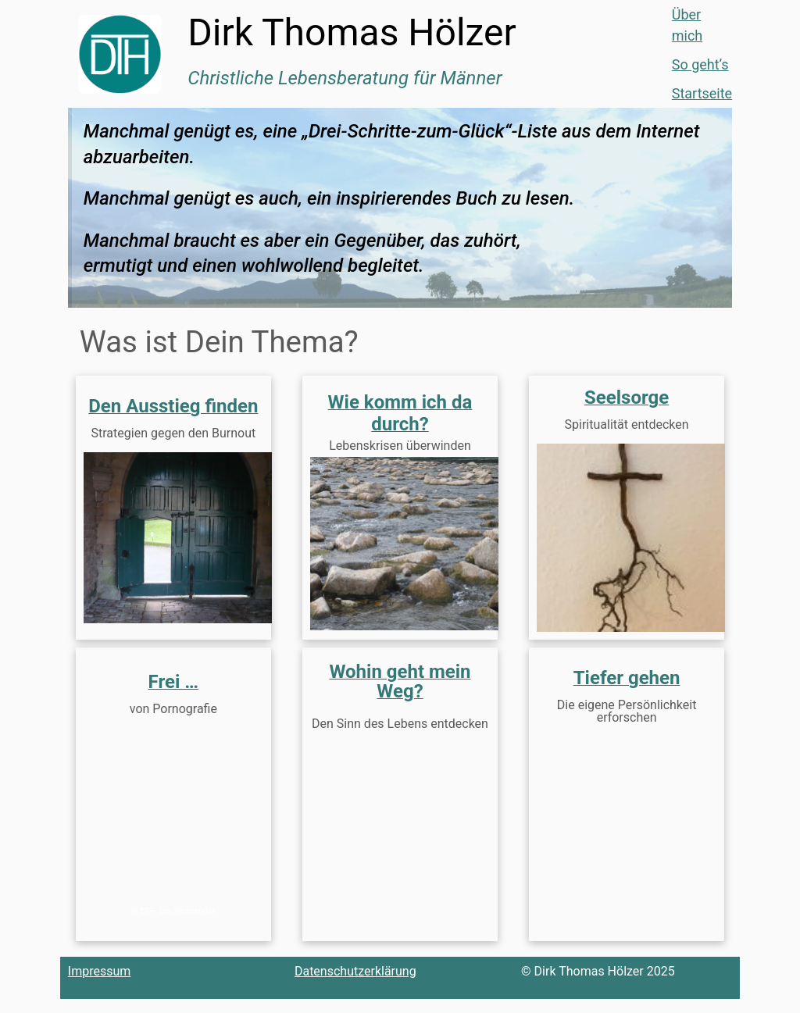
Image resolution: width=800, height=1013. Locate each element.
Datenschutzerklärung (355, 985)
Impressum (99, 985)
